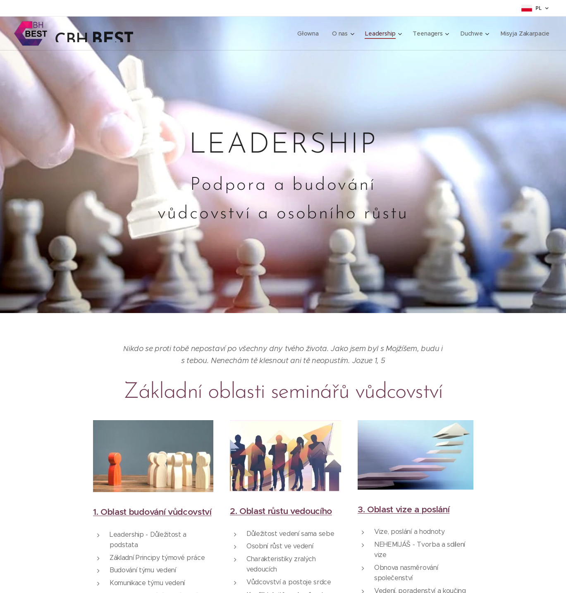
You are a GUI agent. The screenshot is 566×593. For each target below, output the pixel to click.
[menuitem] (309, 33)
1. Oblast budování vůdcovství (152, 512)
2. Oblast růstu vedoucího (280, 511)
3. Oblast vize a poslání (403, 509)
